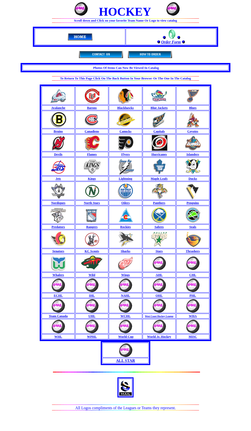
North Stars (92, 203)
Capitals (159, 131)
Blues (192, 108)
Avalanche (58, 108)
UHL (91, 316)
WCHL (125, 316)
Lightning (125, 178)
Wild (91, 275)
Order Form (171, 42)
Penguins (193, 203)
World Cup (126, 336)
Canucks (125, 131)
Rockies (125, 227)
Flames (92, 154)
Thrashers (193, 251)
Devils (58, 154)
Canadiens (92, 131)
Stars (159, 251)
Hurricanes (159, 154)
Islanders (193, 154)
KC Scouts (92, 251)
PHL (192, 295)
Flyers (125, 154)
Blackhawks (125, 108)
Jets (58, 178)
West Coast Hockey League (159, 316)
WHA (193, 316)
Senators (58, 251)
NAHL (125, 295)
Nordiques (58, 203)
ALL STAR (125, 360)
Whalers (58, 275)
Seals (192, 227)
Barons (92, 108)
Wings (125, 275)
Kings (92, 178)
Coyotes (192, 131)
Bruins (58, 131)
